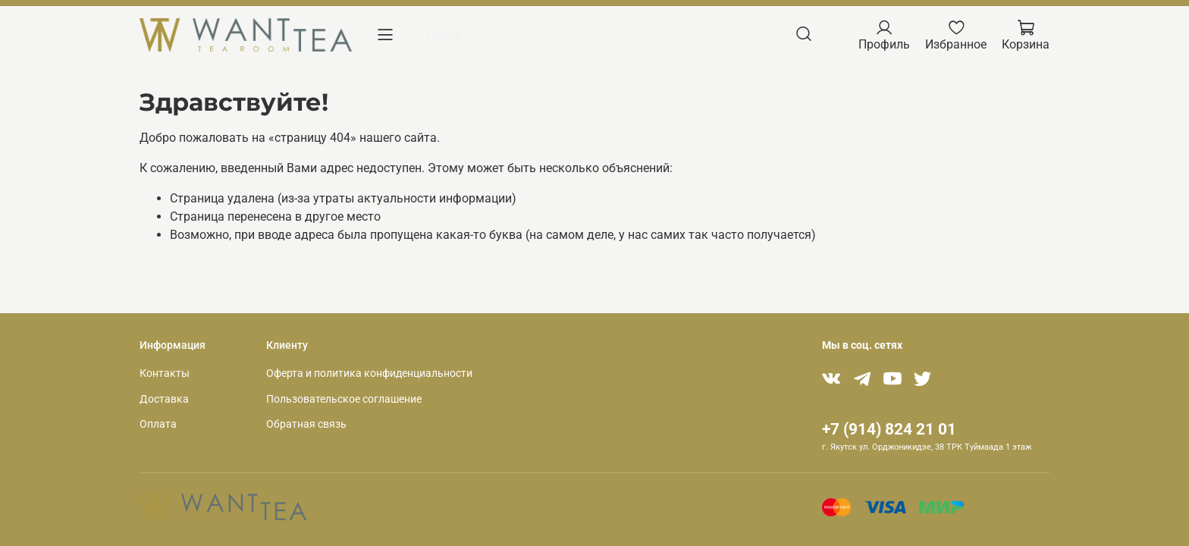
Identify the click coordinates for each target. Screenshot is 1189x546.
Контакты (165, 373)
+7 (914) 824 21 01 (889, 429)
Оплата (158, 424)
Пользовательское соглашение (344, 399)
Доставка (164, 399)
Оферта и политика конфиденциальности (369, 373)
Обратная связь (306, 424)
